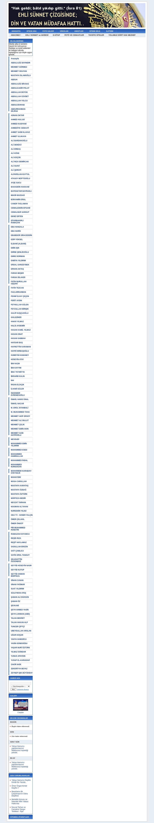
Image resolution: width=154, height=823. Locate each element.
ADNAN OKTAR (17, 115)
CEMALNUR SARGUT (20, 212)
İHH (12, 380)
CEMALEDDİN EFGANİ (20, 208)
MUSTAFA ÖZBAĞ (18, 490)
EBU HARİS (16, 231)
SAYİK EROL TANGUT (20, 555)
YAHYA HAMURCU (19, 639)
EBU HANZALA (17, 227)
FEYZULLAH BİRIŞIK (20, 309)
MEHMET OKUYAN (19, 71)
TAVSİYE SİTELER (96, 35)
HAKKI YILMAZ (17, 322)
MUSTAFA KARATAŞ (19, 486)
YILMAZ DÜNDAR (18, 652)
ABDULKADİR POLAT (20, 88)
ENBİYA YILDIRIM (18, 261)
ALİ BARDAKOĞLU (19, 141)
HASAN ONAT (17, 334)
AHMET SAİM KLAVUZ (20, 132)
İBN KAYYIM (16, 368)
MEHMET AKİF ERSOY (20, 416)
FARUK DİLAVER (18, 277)
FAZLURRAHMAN (18, 292)
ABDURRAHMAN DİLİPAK (18, 110)
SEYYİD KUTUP (17, 570)
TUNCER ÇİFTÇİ (18, 627)
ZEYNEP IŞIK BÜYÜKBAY (22, 673)
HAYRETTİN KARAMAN (21, 347)
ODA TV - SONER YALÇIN (22, 515)
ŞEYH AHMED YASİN (20, 610)
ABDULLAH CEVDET (20, 96)
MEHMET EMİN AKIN (20, 429)
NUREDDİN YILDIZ (18, 511)
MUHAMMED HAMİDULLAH (17, 455)
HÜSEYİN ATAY (17, 359)
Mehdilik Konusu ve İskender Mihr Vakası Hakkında (20, 801)
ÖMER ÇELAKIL (18, 519)
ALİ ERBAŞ (16, 149)
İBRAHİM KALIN (18, 376)
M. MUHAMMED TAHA (20, 412)
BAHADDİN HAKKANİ (20, 187)
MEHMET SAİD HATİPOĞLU (17, 434)
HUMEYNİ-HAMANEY (20, 355)
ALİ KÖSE (15, 153)
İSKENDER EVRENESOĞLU (18, 394)
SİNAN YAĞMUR (18, 584)
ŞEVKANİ (15, 606)
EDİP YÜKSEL (17, 239)
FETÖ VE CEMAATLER (74, 35)
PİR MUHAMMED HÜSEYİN (18, 529)
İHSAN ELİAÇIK (17, 385)
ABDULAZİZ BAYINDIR (20, 63)
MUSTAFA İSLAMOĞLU (21, 75)
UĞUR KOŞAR (17, 635)
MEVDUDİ (15, 439)
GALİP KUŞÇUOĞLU (19, 313)
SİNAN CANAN (17, 580)
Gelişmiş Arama (23, 689)
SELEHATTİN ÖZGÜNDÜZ (16, 560)
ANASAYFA (16, 31)
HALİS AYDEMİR (18, 326)
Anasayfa (15, 59)
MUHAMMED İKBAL (19, 460)
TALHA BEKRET (18, 618)
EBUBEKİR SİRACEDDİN (21, 235)
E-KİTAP (56, 35)
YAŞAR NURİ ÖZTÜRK (20, 648)
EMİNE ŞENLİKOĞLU (20, 252)
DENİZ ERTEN (17, 216)
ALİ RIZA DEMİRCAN (20, 162)
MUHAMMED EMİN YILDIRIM (19, 445)
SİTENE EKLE (94, 31)
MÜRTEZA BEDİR (18, 498)
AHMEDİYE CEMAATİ (20, 128)
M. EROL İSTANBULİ (19, 408)
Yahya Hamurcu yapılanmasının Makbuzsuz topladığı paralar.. (20, 749)
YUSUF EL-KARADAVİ (20, 660)
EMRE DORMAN (18, 256)
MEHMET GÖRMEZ (19, 67)
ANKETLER (78, 31)
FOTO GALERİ (48, 31)
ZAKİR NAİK (16, 664)
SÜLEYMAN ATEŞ (18, 593)
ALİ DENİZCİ (16, 145)
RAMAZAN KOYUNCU (20, 534)
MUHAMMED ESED (19, 450)
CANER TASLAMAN (19, 204)
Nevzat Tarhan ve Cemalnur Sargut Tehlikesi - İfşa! (19, 809)
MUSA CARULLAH (19, 481)
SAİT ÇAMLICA (17, 551)
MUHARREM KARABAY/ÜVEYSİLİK (21, 472)
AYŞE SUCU (16, 183)
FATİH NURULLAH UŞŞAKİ (18, 283)
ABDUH (14, 80)
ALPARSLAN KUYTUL (20, 174)
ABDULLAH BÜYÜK (19, 92)
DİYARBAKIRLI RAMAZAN (17, 222)
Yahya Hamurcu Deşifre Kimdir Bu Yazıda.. (21, 781)
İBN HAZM (15, 364)
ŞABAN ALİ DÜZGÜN (20, 597)
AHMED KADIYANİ (18, 124)
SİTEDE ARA (32, 31)
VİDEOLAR (64, 31)
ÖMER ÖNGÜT (17, 523)
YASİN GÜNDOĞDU (19, 643)
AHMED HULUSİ (18, 120)
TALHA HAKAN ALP (19, 622)
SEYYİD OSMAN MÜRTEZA (18, 575)
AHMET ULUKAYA (18, 136)
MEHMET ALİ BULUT (20, 420)
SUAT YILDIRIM (17, 589)
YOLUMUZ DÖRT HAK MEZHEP (121, 35)
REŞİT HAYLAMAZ (19, 542)
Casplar (20, 712)
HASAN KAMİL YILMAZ (21, 330)
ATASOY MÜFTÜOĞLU (20, 178)
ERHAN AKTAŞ (17, 269)
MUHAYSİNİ (16, 477)
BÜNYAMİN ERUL (18, 199)
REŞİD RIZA (16, 538)
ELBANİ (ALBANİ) (18, 244)
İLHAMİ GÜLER (17, 389)
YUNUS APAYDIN (18, 656)
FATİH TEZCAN (17, 288)
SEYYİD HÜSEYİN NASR (21, 566)
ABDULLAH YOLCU (19, 101)
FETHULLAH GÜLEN (19, 305)
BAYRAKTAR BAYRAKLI (21, 191)
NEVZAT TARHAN (18, 502)
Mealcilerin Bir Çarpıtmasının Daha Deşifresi (20, 794)
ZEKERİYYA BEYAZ (19, 669)
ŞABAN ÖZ (15, 601)
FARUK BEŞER (17, 273)
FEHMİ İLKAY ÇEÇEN (20, 296)
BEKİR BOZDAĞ (18, 195)
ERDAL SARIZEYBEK (20, 265)
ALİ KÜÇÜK (16, 157)
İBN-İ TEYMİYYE (18, 372)
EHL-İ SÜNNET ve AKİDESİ (36, 35)
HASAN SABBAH (18, 338)
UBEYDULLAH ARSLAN (21, 631)
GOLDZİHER (16, 317)
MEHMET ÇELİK (18, 425)
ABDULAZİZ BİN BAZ (20, 84)
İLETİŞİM (109, 31)
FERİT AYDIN (16, 300)
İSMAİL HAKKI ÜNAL (20, 399)
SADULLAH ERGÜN (19, 547)
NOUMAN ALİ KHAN (19, 507)
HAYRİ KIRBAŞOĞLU (20, 351)
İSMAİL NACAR (17, 404)
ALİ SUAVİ (15, 166)
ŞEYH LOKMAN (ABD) (20, 614)
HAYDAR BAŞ (17, 343)
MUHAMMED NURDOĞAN (16, 466)
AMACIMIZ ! (16, 35)
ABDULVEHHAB (18, 105)
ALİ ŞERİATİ (16, 170)
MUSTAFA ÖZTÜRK (19, 494)
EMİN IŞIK (15, 248)
